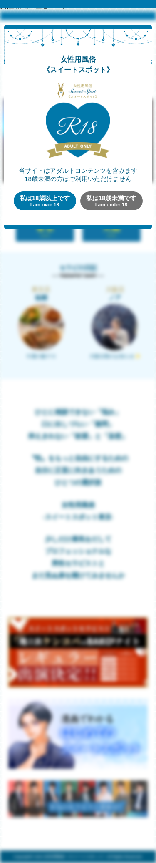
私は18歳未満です (111, 201)
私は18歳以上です (45, 201)
